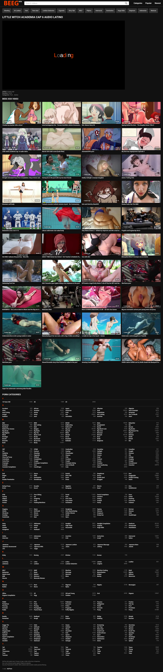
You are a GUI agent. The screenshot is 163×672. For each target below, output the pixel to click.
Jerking (99, 546)
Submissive (100, 639)
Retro (67, 616)
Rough (36, 618)
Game (35, 509)
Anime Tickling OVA (128, 178)
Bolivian (131, 435)
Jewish (131, 546)
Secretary (132, 625)
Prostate (99, 608)
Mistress (36, 576)
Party (35, 604)
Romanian (5, 618)
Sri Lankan (17, 10)
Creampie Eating (70, 463)
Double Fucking (133, 477)
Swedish (5, 641)
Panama (99, 602)
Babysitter (132, 423)
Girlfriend (37, 511)
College (131, 457)
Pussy (131, 610)
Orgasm (131, 593)
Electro (99, 486)
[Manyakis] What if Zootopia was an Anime (135, 257)
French (4, 502)
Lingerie (99, 564)
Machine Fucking (102, 570)
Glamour (99, 511)
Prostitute (132, 608)
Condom (68, 459)
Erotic (4, 488)
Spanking (37, 635)
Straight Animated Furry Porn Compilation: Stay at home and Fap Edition (21, 178)
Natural (4, 585)
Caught (131, 451)
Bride (98, 439)
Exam (99, 488)
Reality (4, 616)
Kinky (4, 555)
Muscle (4, 578)
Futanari (131, 502)
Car (3, 451)
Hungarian (5, 529)
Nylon (67, 587)
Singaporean (6, 631)
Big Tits (36, 433)
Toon (3, 653)
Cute (66, 467)
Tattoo (36, 647)
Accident (5, 408)
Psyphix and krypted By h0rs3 (131, 230)
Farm (130, 494)
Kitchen (67, 555)
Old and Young (70, 593)
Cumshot (131, 465)
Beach (99, 427)
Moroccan (132, 576)
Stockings (132, 637)
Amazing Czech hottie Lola (90, 362)
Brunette (5, 441)
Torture (67, 653)
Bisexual (99, 433)
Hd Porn (9, 669)
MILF (80, 10)
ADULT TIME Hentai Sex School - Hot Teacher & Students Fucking (61, 257)
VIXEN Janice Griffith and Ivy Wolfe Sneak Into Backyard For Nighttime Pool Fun (141, 362)
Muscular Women (39, 578)
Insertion (68, 536)
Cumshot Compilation (9, 467)
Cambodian (69, 449)
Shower (131, 629)
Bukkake (68, 441)
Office (4, 593)
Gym (35, 517)
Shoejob (36, 629)
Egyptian (68, 486)
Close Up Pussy (7, 457)
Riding (99, 616)
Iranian (36, 538)
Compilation (37, 459)
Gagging (5, 509)
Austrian (99, 416)
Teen (3, 649)
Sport (99, 635)
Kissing (36, 555)
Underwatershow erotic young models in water (16, 336)
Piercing (5, 606)
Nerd (35, 585)
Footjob (99, 500)
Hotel (35, 527)
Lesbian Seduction (48, 10)
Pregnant (68, 608)
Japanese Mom (133, 544)
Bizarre (131, 433)
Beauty (131, 427)
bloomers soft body (8, 204)
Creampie (5, 463)
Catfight (99, 451)
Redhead (36, 616)
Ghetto (4, 511)
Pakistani (68, 602)
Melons (36, 574)
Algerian (131, 408)
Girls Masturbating (71, 511)
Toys (98, 653)
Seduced (5, 627)
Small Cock (100, 631)
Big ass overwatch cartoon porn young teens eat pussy (139, 309)
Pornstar (5, 608)
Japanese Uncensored (9, 546)
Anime (16, 95)
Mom (67, 576)
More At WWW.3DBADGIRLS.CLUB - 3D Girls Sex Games (99, 309)
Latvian (99, 562)
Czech (99, 467)
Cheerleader (69, 453)
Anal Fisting (6, 412)
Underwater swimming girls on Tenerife (134, 336)
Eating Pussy (6, 486)
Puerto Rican (38, 610)
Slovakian (68, 631)
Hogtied (99, 525)
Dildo (35, 475)
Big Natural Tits (133, 431)
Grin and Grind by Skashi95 (90, 204)
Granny (36, 515)
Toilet (130, 651)
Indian (4, 536)
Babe (98, 423)
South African (101, 633)
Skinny (36, 631)
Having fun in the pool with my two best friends (56, 178)
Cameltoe (100, 449)
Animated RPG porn (88, 151)
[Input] (76, 3)
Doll (3, 477)
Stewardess (100, 637)
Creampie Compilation (41, 463)
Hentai (36, 525)
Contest (99, 459)
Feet (26, 10)
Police (67, 606)
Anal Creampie (133, 410)
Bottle (130, 437)
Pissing (36, 606)
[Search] (126, 3)
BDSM (67, 423)
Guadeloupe (132, 515)
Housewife (68, 527)
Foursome (132, 500)
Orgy (35, 595)
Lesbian (36, 564)
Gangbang (68, 509)
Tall (3, 647)
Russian (131, 618)
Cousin (99, 461)
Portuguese (37, 608)
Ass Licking (100, 414)
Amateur (36, 410)
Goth (130, 513)
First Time (68, 498)
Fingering (37, 498)
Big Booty (5, 431)
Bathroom (68, 427)
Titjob (99, 651)
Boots (67, 437)
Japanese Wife (38, 546)
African (36, 408)
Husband (36, 529)
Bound (4, 439)
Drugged (99, 479)
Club (66, 457)
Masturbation (101, 572)
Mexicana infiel (47, 309)
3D (35, 402)
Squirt (131, 635)
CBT (3, 449)
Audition (5, 416)
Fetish (131, 496)
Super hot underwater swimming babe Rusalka (16, 388)
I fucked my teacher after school (12, 125)
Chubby (4, 455)
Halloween (37, 523)
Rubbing (99, 618)
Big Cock (100, 431)
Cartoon (36, 451)
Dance (36, 473)
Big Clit (67, 431)
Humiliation (132, 527)
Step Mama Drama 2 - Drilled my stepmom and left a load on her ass (101, 230)
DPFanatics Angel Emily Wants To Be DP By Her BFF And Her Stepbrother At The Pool (101, 283)
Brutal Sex (37, 441)
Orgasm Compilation (8, 595)
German (131, 509)
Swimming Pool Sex (8, 283)
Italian (131, 538)
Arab (66, 412)
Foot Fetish (68, 500)
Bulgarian (100, 441)
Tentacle (68, 649)
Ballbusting (69, 425)
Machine (68, 570)
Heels (4, 525)
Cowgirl (131, 461)
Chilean (99, 453)
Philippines (100, 604)
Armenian (132, 412)
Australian (68, 416)
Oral (98, 593)
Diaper (4, 475)
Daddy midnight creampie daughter (93, 178)
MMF (35, 570)
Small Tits (132, 631)
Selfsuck (36, 627)
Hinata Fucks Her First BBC (130, 204)
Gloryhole (5, 513)
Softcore (5, 633)
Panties (131, 602)
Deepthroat (100, 473)
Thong (131, 649)
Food (35, 500)
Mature (131, 572)
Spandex (131, 633)
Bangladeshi (101, 425)
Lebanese (5, 564)
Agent (67, 408)
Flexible (4, 500)
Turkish (36, 655)
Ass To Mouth (133, 414)
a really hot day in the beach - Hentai (93, 336)
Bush (3, 442)
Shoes (67, 629)
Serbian (67, 627)
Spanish (4, 635)
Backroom (5, 425)
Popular (148, 3)
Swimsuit (37, 641)
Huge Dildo (121, 10)
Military (131, 574)
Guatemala (5, 517)
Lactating (5, 562)
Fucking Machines (39, 502)
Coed (98, 457)
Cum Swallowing (102, 465)
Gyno (67, 517)
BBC (3, 423)
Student (67, 639)
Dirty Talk (72, 10)
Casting (67, 451)
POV (35, 602)
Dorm (67, 477)
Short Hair (100, 629)
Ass (66, 414)
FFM (3, 494)
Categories (138, 3)
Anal (98, 410)
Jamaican (5, 544)
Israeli (99, 538)
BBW (35, 423)
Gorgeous (100, 513)
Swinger (68, 641)
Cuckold (4, 465)
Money (99, 576)
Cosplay (131, 459)
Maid (130, 570)
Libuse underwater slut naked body (53, 230)
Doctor (99, 475)
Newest (158, 3)
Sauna (67, 625)
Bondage (5, 437)
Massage (68, 572)
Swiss (99, 641)
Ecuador (36, 486)
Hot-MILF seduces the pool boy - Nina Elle (15, 257)
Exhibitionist (133, 488)
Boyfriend (37, 439)
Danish (67, 473)
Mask (35, 572)
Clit (130, 455)
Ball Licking (37, 425)
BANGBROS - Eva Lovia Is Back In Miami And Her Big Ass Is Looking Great (21, 309)
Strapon (4, 639)
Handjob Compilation (103, 523)
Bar (130, 425)
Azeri (130, 416)
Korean (99, 555)
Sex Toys (100, 627)
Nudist (4, 587)
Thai (98, 649)
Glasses (131, 511)
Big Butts (37, 431)
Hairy (4, 523)
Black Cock (37, 435)
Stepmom (132, 10)
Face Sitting (37, 494)
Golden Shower (70, 513)
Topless (36, 653)
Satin (35, 625)
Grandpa (5, 515)
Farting (4, 496)
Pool (11, 95)
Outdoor (68, 595)
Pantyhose (5, 604)
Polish (99, 606)
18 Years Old (6, 402)
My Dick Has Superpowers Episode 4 (133, 151)
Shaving (4, 629)
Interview (5, 538)
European (68, 488)
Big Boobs (132, 429)
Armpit (4, 414)
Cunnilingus (37, 467)
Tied (35, 651)
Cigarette (61, 10)
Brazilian (68, 439)
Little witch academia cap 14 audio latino (15, 151)
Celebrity (5, 453)
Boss (98, 437)
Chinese (131, 453)
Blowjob (99, 435)
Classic (99, 455)
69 (66, 402)
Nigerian (68, 585)
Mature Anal (6, 574)
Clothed (36, 457)
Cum (35, 465)
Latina (67, 562)
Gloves (36, 513)
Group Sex (100, 515)
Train (130, 653)
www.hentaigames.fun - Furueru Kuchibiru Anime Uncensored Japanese (61, 125)
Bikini (67, 433)
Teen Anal (35, 10)
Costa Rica (5, 461)
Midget (99, 574)
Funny (99, 502)
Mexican (153, 10)
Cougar (36, 461)
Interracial (99, 10)
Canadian (132, 449)
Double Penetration (8, 479)
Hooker (4, 527)
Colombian (5, 459)
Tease (130, 647)
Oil (35, 593)
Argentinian (100, 412)
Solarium (36, 633)
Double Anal (101, 477)
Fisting (99, 498)
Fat (35, 496)
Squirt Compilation (8, 637)
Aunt (35, 416)
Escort (36, 488)
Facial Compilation (103, 494)
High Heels (68, 525)
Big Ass (67, 429)
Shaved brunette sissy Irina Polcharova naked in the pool (59, 362)
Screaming (100, 625)
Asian (35, 414)
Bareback (5, 427)
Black (4, 435)
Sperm (67, 635)
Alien (4, 410)
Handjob (68, 523)
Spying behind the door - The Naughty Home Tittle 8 (138, 125)
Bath (35, 427)
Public (4, 610)
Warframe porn (126, 283)
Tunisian (5, 655)
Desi (130, 473)
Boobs (36, 437)
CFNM (36, 449)
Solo (66, 633)
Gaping (99, 509)
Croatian (99, 463)
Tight (67, 651)
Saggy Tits (5, 625)
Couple (67, 461)
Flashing (131, 498)
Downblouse (38, 479)
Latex (35, 562)
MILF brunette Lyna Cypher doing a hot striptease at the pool (61, 283)
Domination (109, 10)
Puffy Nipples (69, 610)
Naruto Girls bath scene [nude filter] (53, 151)
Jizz (3, 548)
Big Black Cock (102, 429)
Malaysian (5, 572)
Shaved (131, 627)
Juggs (36, 548)
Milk (3, 576)
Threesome (5, 651)
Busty (35, 442)
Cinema (67, 455)
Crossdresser (133, 463)
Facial (67, 494)
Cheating (7, 10)
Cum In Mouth (69, 465)
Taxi (66, 647)
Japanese (37, 544)
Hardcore (132, 523)
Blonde (67, 435)
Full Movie (68, 502)
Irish (66, 538)
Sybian (131, 641)
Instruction (100, 536)
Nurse (36, 587)
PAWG (4, 602)
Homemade (132, 525)
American (68, 410)
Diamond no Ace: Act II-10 (10, 230)
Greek (67, 515)
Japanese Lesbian (71, 544)
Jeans (67, 546)
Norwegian (132, 585)
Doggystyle (132, 475)
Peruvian (68, 604)
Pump (99, 610)
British (131, 439)
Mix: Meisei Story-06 (88, 125)
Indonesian (143, 10)
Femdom (100, 496)
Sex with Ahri (86, 257)
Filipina (89, 10)
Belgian (36, 429)
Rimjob (131, 616)
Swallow (131, 639)
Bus (130, 441)
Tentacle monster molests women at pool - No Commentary (60, 204)
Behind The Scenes (8, 429)
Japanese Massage (103, 544)
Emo (130, 486)
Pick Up (131, 604)
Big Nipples (5, 433)
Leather (131, 562)
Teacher (99, 647)
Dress (67, 479)
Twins (67, 655)
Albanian (100, 408)
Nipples (99, 585)
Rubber (67, 618)
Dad (3, 473)
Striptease (37, 639)
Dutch (130, 479)
